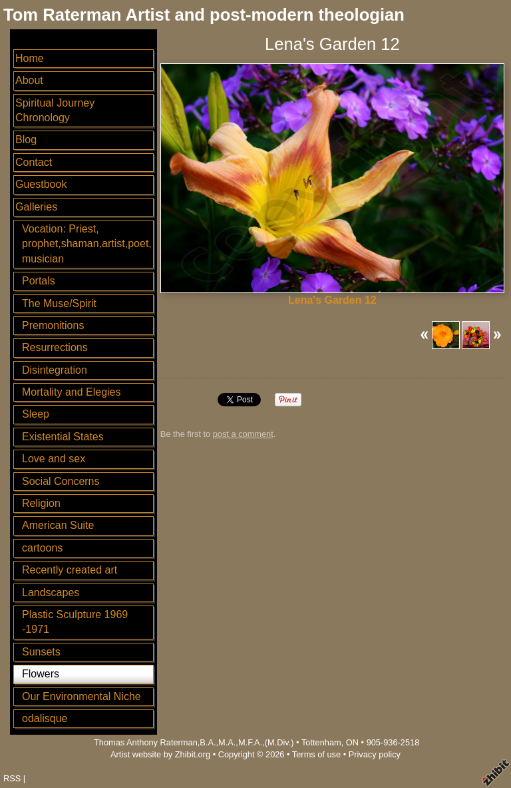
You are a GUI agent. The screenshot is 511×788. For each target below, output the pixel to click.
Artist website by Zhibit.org (160, 754)
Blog (26, 139)
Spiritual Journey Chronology (54, 110)
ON (352, 742)
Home (29, 58)
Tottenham (321, 742)
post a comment (243, 434)
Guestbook (41, 184)
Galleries (36, 206)
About (29, 80)
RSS (12, 778)
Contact (33, 162)
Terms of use (316, 754)
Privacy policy (375, 754)
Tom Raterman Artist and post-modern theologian (204, 14)
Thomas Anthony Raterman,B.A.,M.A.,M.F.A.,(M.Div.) (194, 742)
